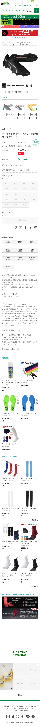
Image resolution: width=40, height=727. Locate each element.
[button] (14, 37)
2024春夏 (13, 92)
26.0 (6, 194)
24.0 (6, 189)
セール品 (25, 92)
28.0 (6, 199)
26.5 (15, 194)
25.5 (33, 189)
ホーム (4, 42)
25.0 (24, 189)
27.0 (24, 194)
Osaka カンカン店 (20, 258)
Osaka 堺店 (32, 250)
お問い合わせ (24, 710)
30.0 (6, 205)
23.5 (33, 183)
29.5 (33, 199)
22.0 (6, 183)
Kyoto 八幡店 (32, 241)
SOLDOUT (9, 118)
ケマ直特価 (6, 92)
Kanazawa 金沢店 (32, 258)
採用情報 (14, 710)
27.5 (33, 194)
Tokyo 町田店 (8, 258)
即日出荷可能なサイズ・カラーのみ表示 (16, 170)
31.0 (24, 205)
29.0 (24, 199)
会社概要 (6, 706)
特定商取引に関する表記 (26, 708)
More (20, 695)
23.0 (24, 183)
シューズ (11, 42)
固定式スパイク (24, 44)
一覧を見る (34, 520)
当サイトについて (12, 708)
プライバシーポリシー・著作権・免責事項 (24, 706)
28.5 (15, 199)
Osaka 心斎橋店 (20, 250)
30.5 (15, 205)
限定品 (19, 92)
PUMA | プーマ (13, 44)
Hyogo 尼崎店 (8, 250)
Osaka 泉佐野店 (20, 241)
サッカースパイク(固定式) (24, 42)
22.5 (15, 183)
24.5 (15, 189)
